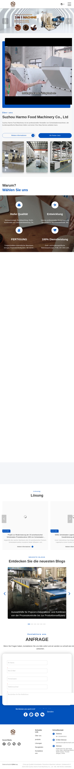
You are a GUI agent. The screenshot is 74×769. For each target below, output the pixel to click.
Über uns (38, 735)
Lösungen (38, 743)
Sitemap (15, 764)
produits (38, 739)
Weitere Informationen (25, 547)
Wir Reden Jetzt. (55, 135)
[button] (34, 29)
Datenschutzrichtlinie (7, 764)
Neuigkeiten (39, 747)
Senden (50, 712)
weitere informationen (22, 135)
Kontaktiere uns (39, 752)
